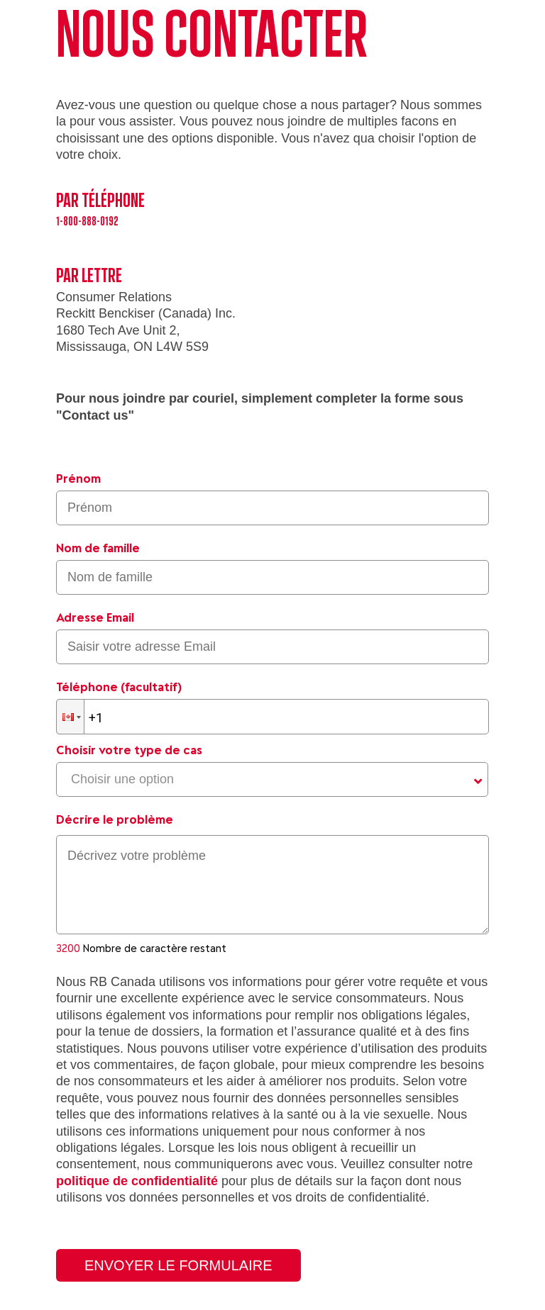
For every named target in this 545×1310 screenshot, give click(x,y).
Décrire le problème (114, 819)
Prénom (78, 478)
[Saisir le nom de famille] (272, 577)
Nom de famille (98, 548)
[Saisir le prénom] (272, 508)
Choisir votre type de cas (129, 750)
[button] (70, 717)
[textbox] (272, 884)
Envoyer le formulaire (178, 1265)
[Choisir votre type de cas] (272, 779)
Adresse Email (95, 617)
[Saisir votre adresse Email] (272, 646)
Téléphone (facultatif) (119, 687)
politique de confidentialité (137, 1181)
